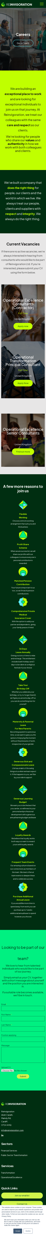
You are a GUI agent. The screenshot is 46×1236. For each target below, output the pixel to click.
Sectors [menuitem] (7, 1144)
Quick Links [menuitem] (9, 1188)
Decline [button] (28, 1231)
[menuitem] (10, 1150)
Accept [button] (17, 1231)
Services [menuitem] (7, 1166)
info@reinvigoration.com (12, 1130)
